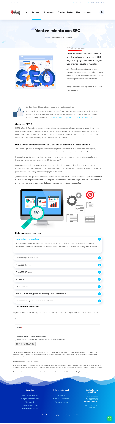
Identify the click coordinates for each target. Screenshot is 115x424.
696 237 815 (93, 400)
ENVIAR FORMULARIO (25, 345)
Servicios (35, 12)
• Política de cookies (61, 403)
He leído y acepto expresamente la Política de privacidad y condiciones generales (41, 341)
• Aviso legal (61, 397)
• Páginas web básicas (30, 397)
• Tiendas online (29, 403)
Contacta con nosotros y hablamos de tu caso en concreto (70, 117)
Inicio (26, 12)
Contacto (87, 12)
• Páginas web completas (30, 400)
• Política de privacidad (61, 400)
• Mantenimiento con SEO (30, 410)
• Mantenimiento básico (30, 407)
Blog (78, 12)
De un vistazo (49, 12)
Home (47, 37)
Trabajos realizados (65, 12)
